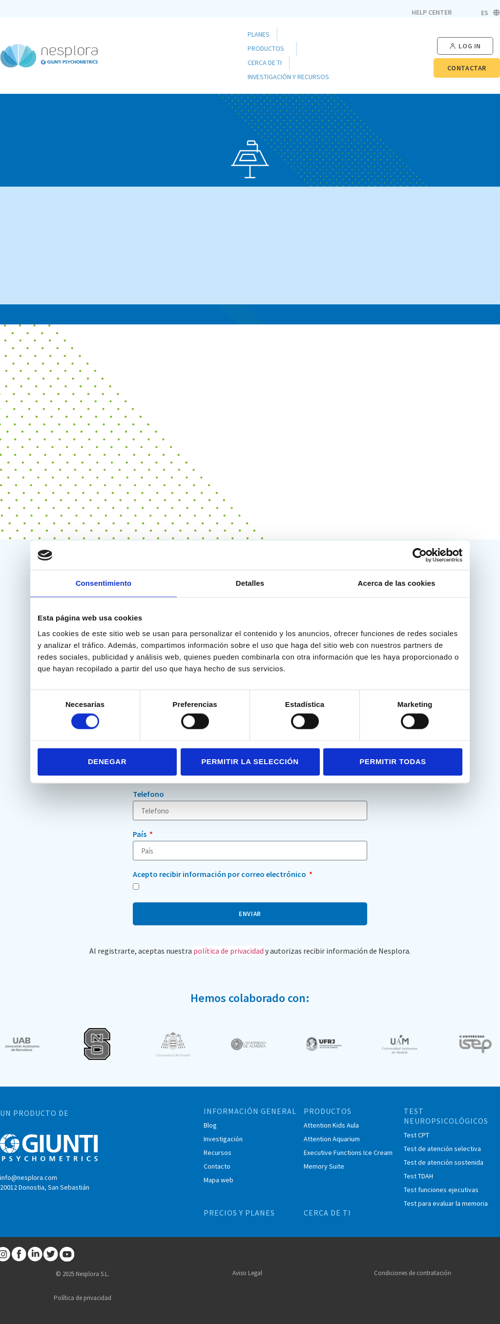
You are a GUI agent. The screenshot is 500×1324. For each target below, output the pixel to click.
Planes (259, 34)
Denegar (107, 761)
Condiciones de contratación (412, 1273)
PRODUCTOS (328, 1111)
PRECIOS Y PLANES (239, 1212)
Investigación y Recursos (291, 77)
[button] (465, 46)
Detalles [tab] (250, 583)
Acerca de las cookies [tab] (397, 583)
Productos (268, 49)
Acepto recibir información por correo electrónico (220, 874)
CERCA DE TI (327, 1212)
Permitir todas (392, 761)
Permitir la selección (250, 761)
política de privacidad (228, 951)
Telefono (148, 794)
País (140, 834)
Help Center (432, 12)
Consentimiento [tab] (104, 583)
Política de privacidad (82, 1298)
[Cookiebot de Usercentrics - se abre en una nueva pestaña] (419, 555)
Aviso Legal (247, 1273)
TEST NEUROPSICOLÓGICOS (446, 1116)
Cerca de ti (265, 62)
